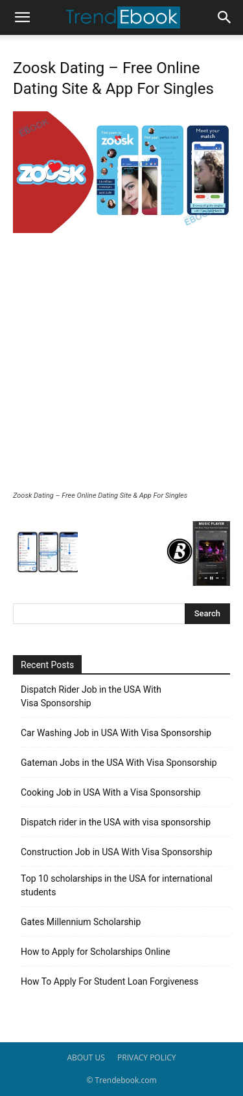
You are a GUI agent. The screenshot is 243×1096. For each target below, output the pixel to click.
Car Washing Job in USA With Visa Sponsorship (116, 733)
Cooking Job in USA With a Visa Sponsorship (111, 792)
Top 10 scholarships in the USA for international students (117, 885)
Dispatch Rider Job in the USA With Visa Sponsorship (91, 696)
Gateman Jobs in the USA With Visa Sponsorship (119, 762)
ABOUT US (85, 1057)
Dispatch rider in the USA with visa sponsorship (116, 822)
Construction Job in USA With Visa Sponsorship (117, 852)
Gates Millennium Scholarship (81, 922)
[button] (22, 17)
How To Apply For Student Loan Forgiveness (109, 981)
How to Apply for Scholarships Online (95, 951)
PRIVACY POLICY (146, 1057)
